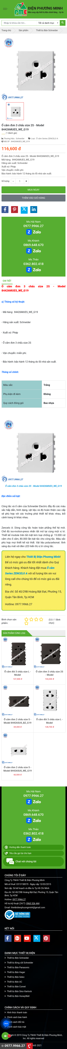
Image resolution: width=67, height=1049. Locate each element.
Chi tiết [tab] (7, 281)
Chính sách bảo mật (15, 1027)
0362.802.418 (33, 264)
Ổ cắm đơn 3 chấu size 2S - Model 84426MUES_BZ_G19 (49, 675)
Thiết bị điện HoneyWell (17, 996)
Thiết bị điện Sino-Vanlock (18, 991)
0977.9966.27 (33, 226)
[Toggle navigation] (6, 9)
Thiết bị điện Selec (14, 977)
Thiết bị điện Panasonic (17, 967)
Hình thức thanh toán (16, 1012)
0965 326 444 (32, 903)
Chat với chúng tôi (21, 861)
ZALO (6, 1024)
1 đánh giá (11, 133)
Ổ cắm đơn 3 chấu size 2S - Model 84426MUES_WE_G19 (33, 486)
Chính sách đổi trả (14, 1022)
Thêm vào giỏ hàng (33, 198)
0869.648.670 (33, 245)
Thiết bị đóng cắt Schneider (19, 962)
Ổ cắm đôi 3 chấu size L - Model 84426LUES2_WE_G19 (49, 722)
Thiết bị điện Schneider (17, 958)
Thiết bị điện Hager (15, 972)
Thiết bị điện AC (13, 982)
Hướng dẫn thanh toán (18, 847)
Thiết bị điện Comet (15, 986)
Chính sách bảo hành (16, 1017)
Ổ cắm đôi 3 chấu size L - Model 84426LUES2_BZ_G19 (17, 675)
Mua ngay (33, 189)
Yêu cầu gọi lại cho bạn (18, 853)
